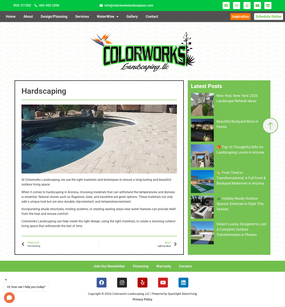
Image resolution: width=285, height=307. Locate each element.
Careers (185, 266)
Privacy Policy (142, 299)
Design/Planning (54, 16)
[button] (9, 297)
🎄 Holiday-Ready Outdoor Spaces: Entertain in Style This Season (240, 203)
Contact (152, 16)
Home (11, 16)
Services (82, 16)
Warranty (163, 266)
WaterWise (107, 16)
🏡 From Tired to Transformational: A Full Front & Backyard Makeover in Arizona (241, 178)
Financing (140, 266)
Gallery (132, 16)
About (28, 16)
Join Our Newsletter (109, 266)
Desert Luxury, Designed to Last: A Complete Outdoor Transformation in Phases (242, 229)
